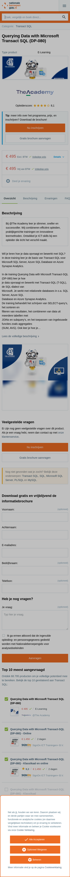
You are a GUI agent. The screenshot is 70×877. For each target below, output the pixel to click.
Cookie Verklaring (25, 830)
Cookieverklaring (53, 867)
